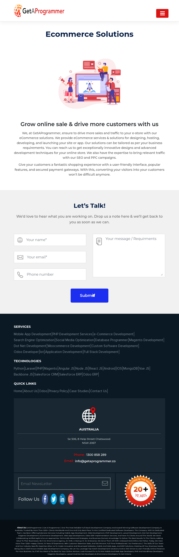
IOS (119, 368)
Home (18, 391)
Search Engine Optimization (34, 340)
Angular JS (66, 368)
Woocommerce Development (69, 346)
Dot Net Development (30, 346)
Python (19, 368)
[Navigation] (162, 13)
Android (109, 368)
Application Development (63, 352)
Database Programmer (111, 340)
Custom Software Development (114, 346)
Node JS (81, 368)
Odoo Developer (26, 352)
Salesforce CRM (46, 374)
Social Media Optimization (75, 340)
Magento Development (146, 340)
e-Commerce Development (113, 334)
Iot (42, 352)
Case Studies (79, 391)
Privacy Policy (58, 391)
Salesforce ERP (70, 374)
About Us (31, 391)
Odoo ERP (90, 374)
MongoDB (130, 368)
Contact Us (98, 391)
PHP (40, 368)
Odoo (43, 391)
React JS (95, 368)
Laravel (30, 368)
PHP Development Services (72, 334)
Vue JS (144, 368)
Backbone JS (23, 374)
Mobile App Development (32, 334)
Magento (50, 368)
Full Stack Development (101, 352)
